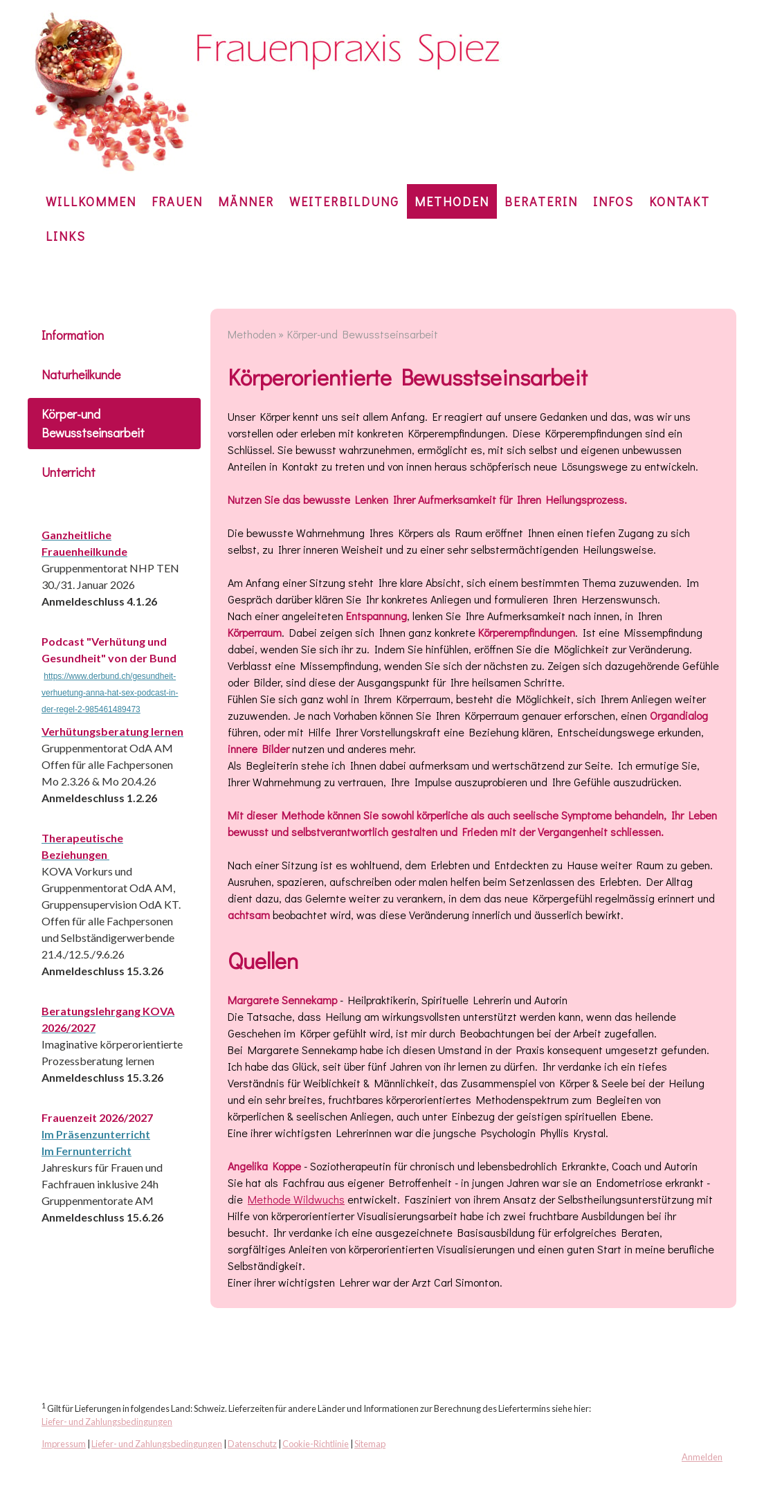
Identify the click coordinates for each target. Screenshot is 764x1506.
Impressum (64, 1443)
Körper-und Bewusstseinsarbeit (93, 423)
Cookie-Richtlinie (315, 1443)
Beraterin (541, 201)
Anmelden (702, 1456)
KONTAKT (679, 201)
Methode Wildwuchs (296, 1199)
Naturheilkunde (81, 374)
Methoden (452, 201)
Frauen (177, 201)
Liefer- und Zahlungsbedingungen (107, 1421)
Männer (246, 201)
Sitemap (369, 1443)
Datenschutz (252, 1443)
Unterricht (69, 472)
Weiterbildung (344, 201)
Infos (613, 201)
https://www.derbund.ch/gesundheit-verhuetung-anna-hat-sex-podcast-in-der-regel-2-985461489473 (110, 692)
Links (66, 236)
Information (73, 335)
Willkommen (91, 201)
